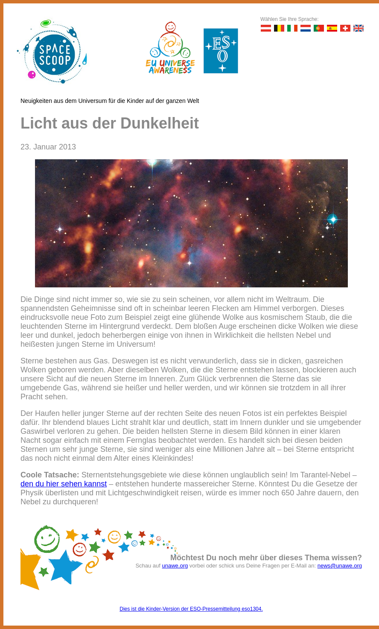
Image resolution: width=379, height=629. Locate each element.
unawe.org (175, 565)
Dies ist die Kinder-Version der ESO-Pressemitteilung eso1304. (191, 609)
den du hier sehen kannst (63, 484)
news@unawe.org (340, 565)
